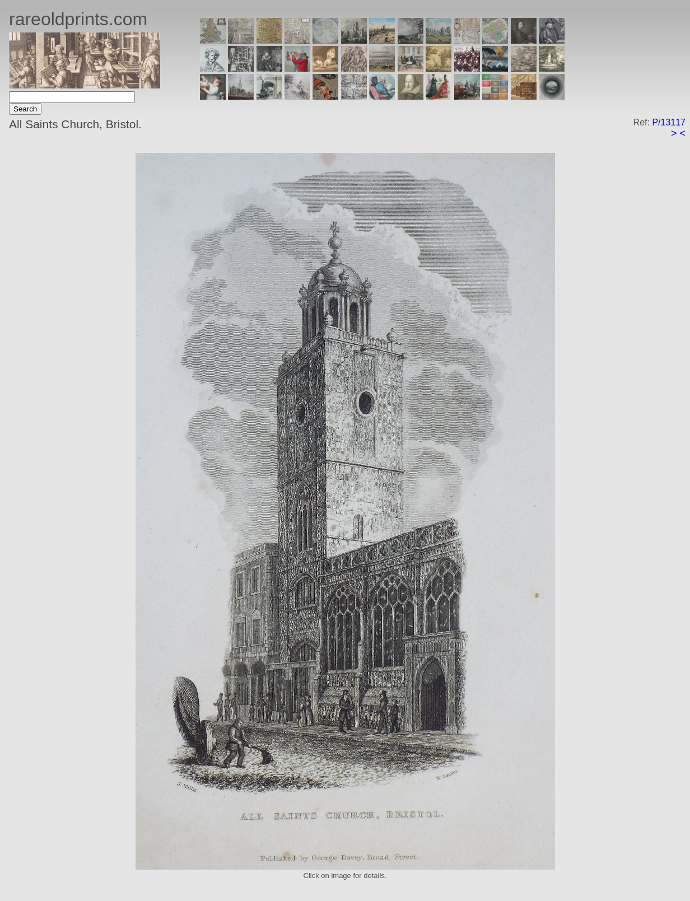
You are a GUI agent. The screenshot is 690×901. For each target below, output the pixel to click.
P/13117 (669, 122)
